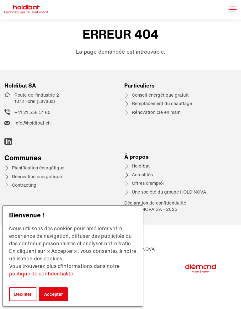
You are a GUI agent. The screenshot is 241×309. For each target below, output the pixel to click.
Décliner (22, 294)
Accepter (53, 294)
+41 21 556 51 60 (32, 112)
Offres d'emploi (148, 183)
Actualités (142, 174)
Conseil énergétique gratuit (160, 95)
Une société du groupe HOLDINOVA (169, 192)
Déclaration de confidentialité (155, 203)
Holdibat (141, 165)
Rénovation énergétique (37, 176)
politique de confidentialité (41, 273)
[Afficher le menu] (233, 10)
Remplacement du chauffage (162, 103)
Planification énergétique (38, 167)
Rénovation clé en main (156, 112)
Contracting (24, 185)
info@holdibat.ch (32, 123)
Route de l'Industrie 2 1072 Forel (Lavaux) (36, 98)
